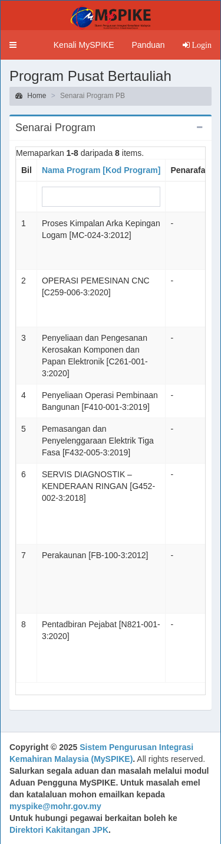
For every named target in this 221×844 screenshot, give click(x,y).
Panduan (147, 45)
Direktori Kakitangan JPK (58, 830)
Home (30, 96)
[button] (13, 45)
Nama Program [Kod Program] (101, 170)
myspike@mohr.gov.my (55, 806)
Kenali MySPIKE (84, 45)
